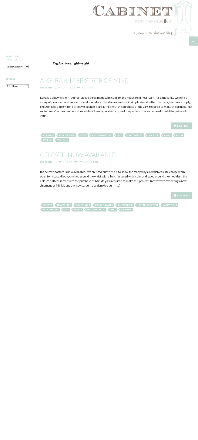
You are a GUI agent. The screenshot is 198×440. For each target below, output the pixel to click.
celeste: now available (77, 154)
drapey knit (64, 205)
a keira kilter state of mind (85, 80)
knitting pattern (102, 135)
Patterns (46, 87)
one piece (153, 135)
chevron (48, 135)
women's (62, 140)
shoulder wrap (96, 209)
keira (83, 135)
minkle (78, 209)
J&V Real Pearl (67, 135)
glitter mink (125, 205)
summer (47, 140)
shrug (179, 135)
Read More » (183, 125)
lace (119, 135)
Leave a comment (87, 161)
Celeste (47, 205)
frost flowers (104, 205)
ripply (167, 135)
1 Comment (87, 87)
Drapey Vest (83, 205)
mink (66, 209)
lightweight (135, 135)
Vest (113, 209)
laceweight (170, 205)
